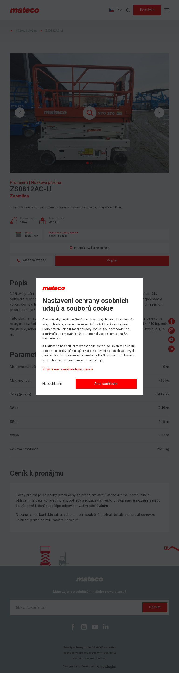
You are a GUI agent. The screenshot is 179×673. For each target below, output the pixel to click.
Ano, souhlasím (106, 384)
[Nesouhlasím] (52, 384)
